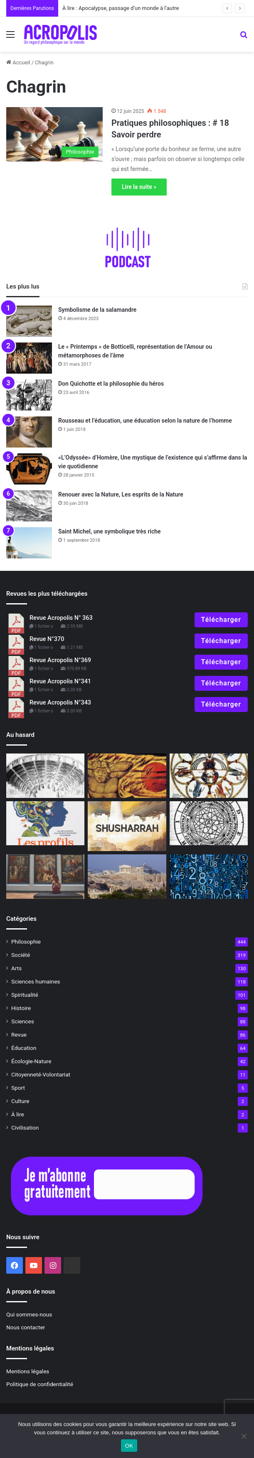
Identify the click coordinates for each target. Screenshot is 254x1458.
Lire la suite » (139, 186)
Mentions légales (27, 1371)
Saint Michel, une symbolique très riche (109, 531)
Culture (20, 1101)
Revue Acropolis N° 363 (61, 617)
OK (129, 1446)
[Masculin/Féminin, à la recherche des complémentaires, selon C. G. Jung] (127, 775)
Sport (18, 1087)
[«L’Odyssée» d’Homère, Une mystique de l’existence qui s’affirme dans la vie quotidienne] (29, 468)
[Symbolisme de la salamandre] (29, 321)
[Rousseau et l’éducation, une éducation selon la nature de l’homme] (29, 432)
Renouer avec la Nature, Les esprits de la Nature (120, 494)
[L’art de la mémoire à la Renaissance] (45, 775)
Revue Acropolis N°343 (60, 702)
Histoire (21, 1008)
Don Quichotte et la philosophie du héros (111, 383)
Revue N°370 (47, 639)
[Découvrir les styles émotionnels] (45, 823)
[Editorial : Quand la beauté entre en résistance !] (45, 876)
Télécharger (221, 620)
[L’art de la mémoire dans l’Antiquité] (209, 823)
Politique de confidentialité (39, 1384)
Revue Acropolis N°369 (60, 660)
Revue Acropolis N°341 (60, 681)
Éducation (24, 1048)
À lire (17, 1114)
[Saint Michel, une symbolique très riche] (29, 542)
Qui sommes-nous (29, 1314)
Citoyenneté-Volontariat (40, 1074)
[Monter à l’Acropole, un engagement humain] (127, 876)
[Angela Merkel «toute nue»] (209, 876)
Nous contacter (25, 1327)
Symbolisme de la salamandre (97, 309)
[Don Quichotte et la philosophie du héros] (29, 395)
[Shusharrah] (127, 826)
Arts (16, 968)
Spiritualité (24, 994)
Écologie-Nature (31, 1061)
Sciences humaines (35, 981)
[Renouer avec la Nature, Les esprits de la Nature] (29, 505)
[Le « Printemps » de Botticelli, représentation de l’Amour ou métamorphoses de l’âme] (29, 358)
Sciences (22, 1021)
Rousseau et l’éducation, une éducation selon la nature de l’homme (145, 420)
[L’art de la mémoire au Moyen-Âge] (209, 775)
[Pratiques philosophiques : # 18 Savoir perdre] (54, 134)
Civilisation (25, 1127)
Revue (19, 1034)
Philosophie (26, 941)
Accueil (18, 62)
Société (20, 955)
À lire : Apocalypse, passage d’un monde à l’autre (120, 8)
